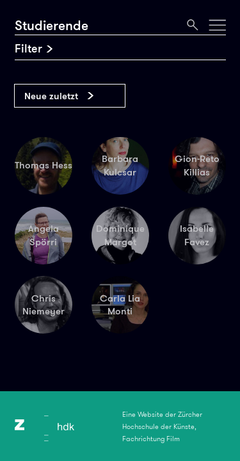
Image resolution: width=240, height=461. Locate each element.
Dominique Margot (120, 235)
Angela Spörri (43, 235)
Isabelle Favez (197, 235)
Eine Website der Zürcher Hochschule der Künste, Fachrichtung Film (162, 426)
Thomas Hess (43, 165)
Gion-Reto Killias (197, 165)
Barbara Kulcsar (120, 165)
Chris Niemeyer (43, 305)
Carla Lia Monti (120, 305)
